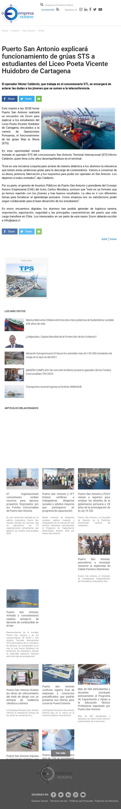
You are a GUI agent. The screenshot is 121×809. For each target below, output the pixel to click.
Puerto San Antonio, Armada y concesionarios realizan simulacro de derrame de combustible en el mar (22, 736)
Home (5, 30)
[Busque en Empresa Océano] (62, 5)
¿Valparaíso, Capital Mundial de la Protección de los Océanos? (61, 341)
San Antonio (29, 30)
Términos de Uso (89, 801)
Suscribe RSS (47, 9)
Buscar (41, 4)
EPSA (41, 30)
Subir (105, 239)
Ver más (60, 755)
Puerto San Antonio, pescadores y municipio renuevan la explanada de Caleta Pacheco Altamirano (94, 681)
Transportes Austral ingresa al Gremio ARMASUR (54, 391)
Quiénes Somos (70, 801)
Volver (113, 239)
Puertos (15, 30)
